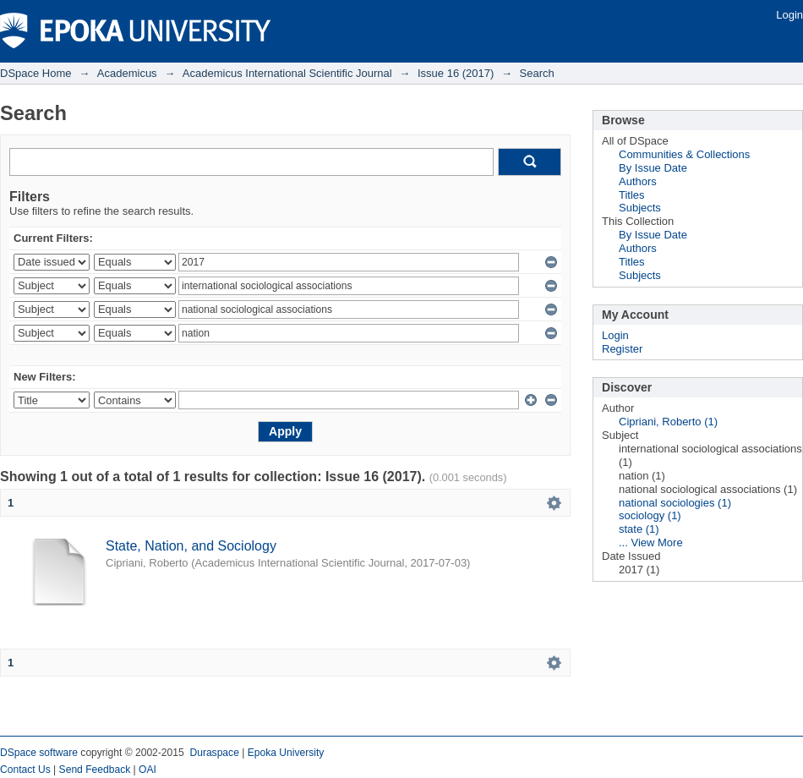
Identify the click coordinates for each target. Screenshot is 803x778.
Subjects (640, 207)
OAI (147, 769)
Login (789, 14)
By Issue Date (653, 168)
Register (622, 348)
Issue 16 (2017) (456, 73)
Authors (638, 181)
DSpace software (39, 753)
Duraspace (213, 753)
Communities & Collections (684, 154)
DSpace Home (36, 73)
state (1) (639, 529)
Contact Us (25, 769)
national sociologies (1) (675, 502)
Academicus (127, 73)
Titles (632, 195)
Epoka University (286, 753)
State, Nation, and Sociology (191, 546)
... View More (651, 542)
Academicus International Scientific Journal (287, 73)
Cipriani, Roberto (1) (668, 421)
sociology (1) (650, 515)
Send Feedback (95, 769)
